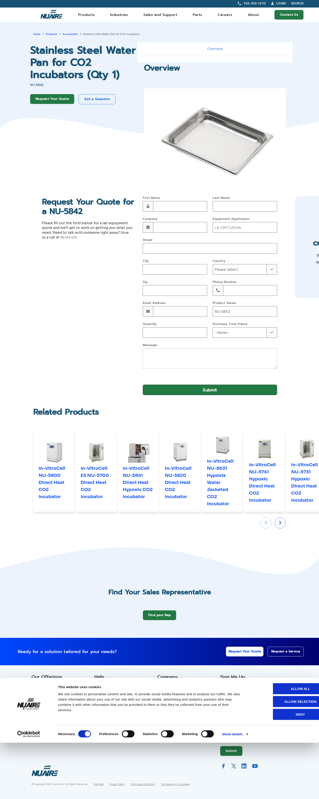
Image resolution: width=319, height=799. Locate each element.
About (253, 14)
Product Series (224, 303)
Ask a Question (97, 99)
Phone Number (224, 282)
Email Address (154, 303)
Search (297, 4)
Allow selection (282, 758)
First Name (151, 198)
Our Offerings (46, 680)
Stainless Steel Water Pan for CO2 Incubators (111, 34)
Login (281, 3)
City (146, 261)
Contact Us (289, 14)
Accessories (70, 34)
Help (99, 680)
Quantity (149, 324)
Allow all (282, 745)
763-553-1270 (254, 3)
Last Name (221, 198)
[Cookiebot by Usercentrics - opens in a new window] (28, 790)
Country (219, 261)
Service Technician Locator (116, 718)
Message (150, 345)
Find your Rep (159, 618)
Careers (225, 14)
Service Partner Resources (116, 709)
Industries (119, 14)
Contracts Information (49, 700)
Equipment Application (231, 219)
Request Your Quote (52, 99)
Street (147, 240)
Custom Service (107, 691)
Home (37, 34)
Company (150, 219)
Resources (103, 700)
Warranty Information (111, 727)
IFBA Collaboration (172, 718)
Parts (197, 14)
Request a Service (282, 654)
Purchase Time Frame (230, 324)
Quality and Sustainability (177, 727)
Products (86, 14)
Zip (145, 282)
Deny (282, 770)
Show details (232, 790)
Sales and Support (160, 14)
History (163, 700)
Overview (215, 49)
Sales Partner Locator (49, 709)
